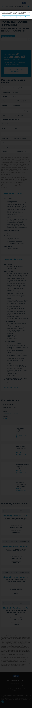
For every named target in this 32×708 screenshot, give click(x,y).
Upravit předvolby (8, 17)
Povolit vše (23, 17)
